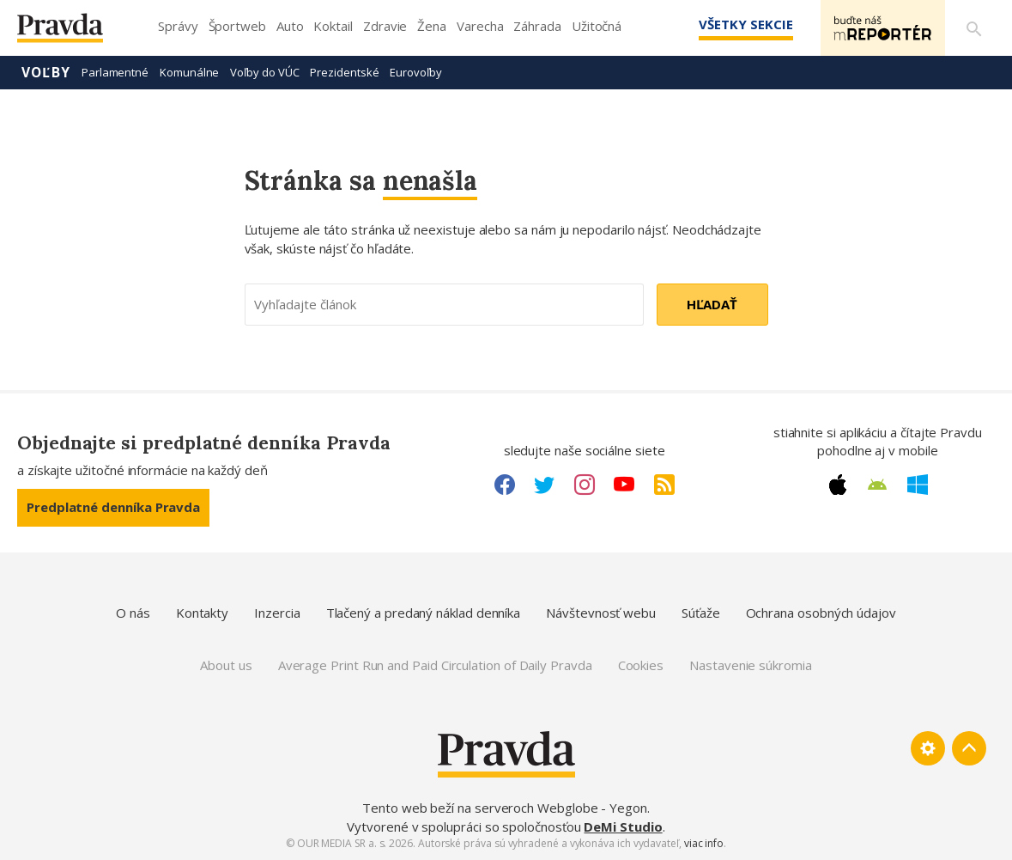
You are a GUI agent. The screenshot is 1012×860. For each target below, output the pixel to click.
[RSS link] (664, 484)
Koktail (332, 25)
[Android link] (877, 484)
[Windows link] (917, 484)
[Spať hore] (969, 748)
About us (225, 665)
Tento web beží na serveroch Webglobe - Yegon (504, 807)
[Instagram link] (584, 484)
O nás (133, 612)
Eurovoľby (415, 72)
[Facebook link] (504, 484)
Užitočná (596, 25)
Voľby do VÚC (264, 72)
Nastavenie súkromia (750, 665)
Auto (290, 25)
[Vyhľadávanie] (974, 28)
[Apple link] (837, 484)
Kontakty (202, 612)
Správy (178, 25)
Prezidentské (344, 72)
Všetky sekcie (745, 24)
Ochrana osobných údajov (821, 612)
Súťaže (701, 612)
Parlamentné (115, 72)
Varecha (480, 25)
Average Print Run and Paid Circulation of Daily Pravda (435, 665)
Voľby (45, 72)
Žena (431, 25)
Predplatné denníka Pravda (113, 506)
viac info (704, 843)
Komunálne (189, 72)
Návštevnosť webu (601, 612)
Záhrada (537, 25)
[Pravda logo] (73, 32)
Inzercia (277, 612)
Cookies (641, 665)
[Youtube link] (624, 484)
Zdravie (385, 25)
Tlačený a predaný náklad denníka (423, 612)
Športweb (237, 25)
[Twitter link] (544, 484)
